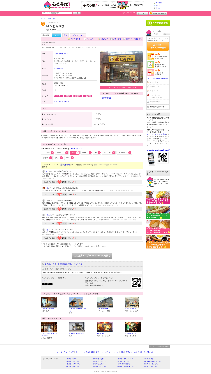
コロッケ (48, 152)
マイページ (154, 91)
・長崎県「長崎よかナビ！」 (151, 359)
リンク (116, 352)
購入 (59, 157)
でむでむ (66, 165)
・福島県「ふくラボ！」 (73, 361)
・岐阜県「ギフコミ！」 (124, 361)
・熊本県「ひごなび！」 (98, 359)
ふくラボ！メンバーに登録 (156, 134)
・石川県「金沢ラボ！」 (73, 366)
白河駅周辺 (106, 98)
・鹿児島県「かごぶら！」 (99, 366)
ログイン (142, 13)
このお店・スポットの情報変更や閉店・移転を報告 (63, 264)
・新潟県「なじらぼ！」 (98, 361)
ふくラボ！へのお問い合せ (144, 352)
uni (47, 188)
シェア (44, 281)
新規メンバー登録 (158, 13)
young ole (100, 333)
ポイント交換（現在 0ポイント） (157, 96)
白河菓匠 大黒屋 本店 (76, 333)
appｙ (48, 230)
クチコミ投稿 (89, 352)
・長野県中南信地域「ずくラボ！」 (153, 361)
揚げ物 (47, 157)
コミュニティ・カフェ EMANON (49, 335)
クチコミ (56, 35)
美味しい (62, 152)
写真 (65, 35)
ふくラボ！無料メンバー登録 (158, 46)
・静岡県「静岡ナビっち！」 (125, 359)
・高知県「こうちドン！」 (151, 366)
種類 (75, 152)
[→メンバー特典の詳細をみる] (158, 78)
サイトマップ (69, 352)
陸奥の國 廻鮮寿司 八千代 (77, 310)
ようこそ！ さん (128, 13)
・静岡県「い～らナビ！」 (151, 364)
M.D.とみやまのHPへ (61, 101)
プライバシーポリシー (104, 352)
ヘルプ (158, 5)
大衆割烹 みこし (131, 333)
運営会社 (129, 352)
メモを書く (117, 39)
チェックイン (91, 39)
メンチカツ (124, 152)
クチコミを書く (76, 39)
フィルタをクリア (75, 149)
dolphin (48, 215)
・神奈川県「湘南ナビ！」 (125, 364)
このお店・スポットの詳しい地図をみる (121, 88)
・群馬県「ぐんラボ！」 (73, 364)
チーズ (87, 152)
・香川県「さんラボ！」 (98, 364)
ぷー (47, 171)
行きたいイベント (156, 87)
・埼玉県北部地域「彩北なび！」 (127, 366)
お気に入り (105, 39)
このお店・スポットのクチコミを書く (92, 255)
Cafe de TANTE (102, 308)
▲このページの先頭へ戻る (159, 346)
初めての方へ (160, 3)
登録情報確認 (155, 102)
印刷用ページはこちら (134, 39)
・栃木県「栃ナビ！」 (72, 359)
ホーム (158, 8)
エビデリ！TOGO (77, 35)
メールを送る (59, 68)
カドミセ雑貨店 (130, 308)
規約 (122, 352)
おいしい (109, 152)
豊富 (70, 157)
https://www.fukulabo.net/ (158, 150)
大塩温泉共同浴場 (47, 308)
